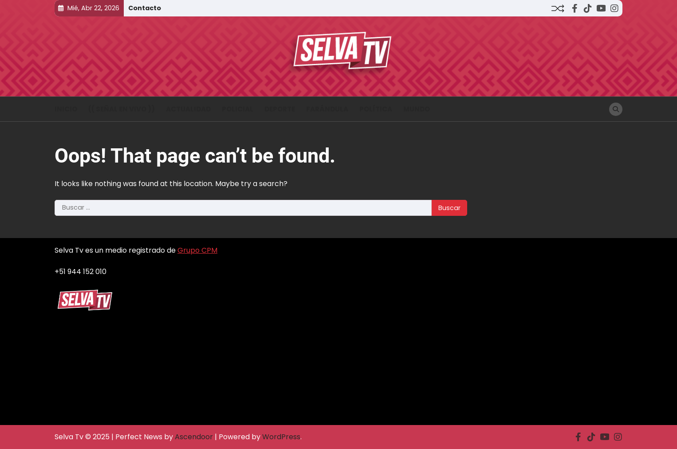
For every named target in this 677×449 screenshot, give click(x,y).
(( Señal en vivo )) (121, 109)
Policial (237, 109)
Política (375, 109)
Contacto (144, 8)
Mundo (416, 109)
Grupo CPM (197, 250)
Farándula (327, 109)
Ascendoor (194, 437)
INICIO (66, 109)
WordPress (281, 437)
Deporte (279, 109)
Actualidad (188, 109)
